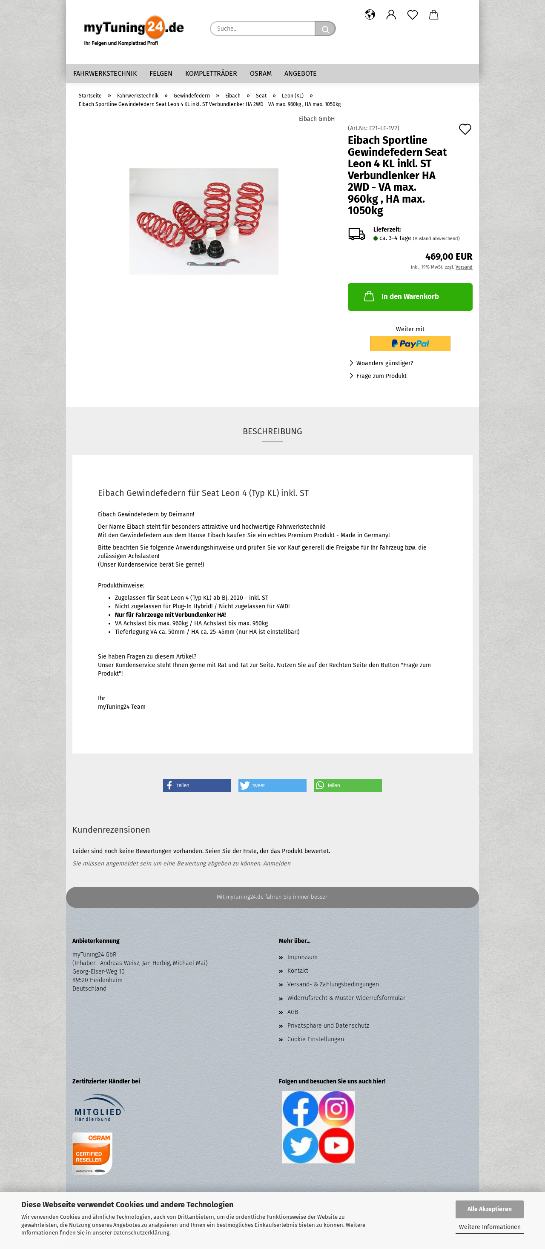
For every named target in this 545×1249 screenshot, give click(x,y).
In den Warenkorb (400, 298)
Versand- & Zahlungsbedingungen (333, 986)
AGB (292, 1014)
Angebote (300, 73)
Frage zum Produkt (381, 378)
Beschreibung (272, 433)
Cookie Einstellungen (315, 1041)
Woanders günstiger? (384, 365)
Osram (261, 73)
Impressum (302, 959)
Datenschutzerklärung (141, 1232)
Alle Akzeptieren (490, 1209)
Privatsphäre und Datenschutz (328, 1027)
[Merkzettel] (412, 15)
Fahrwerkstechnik (105, 73)
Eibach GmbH (317, 121)
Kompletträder (211, 73)
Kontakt (297, 973)
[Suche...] (325, 28)
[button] (370, 15)
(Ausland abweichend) (436, 240)
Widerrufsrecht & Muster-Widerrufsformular (346, 1000)
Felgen (160, 73)
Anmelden (276, 865)
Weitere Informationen (490, 1227)
